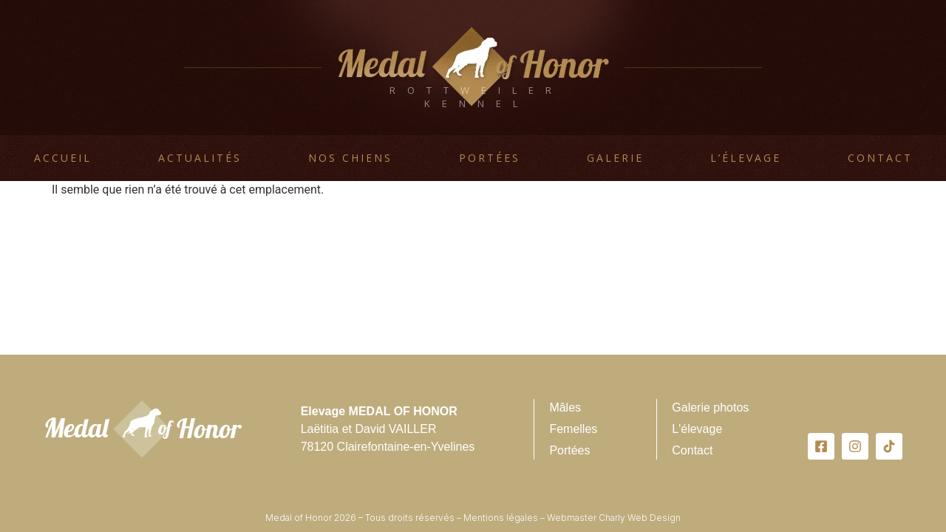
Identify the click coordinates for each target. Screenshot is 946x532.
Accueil (63, 158)
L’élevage (745, 158)
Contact (880, 158)
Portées (489, 158)
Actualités (200, 158)
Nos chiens (350, 158)
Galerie (615, 158)
